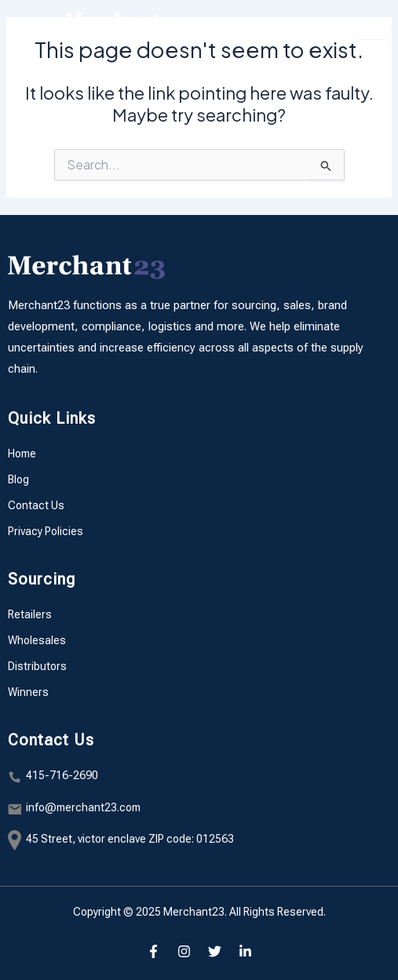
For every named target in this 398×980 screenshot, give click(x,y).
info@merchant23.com (83, 807)
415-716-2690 (62, 775)
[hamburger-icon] (372, 23)
